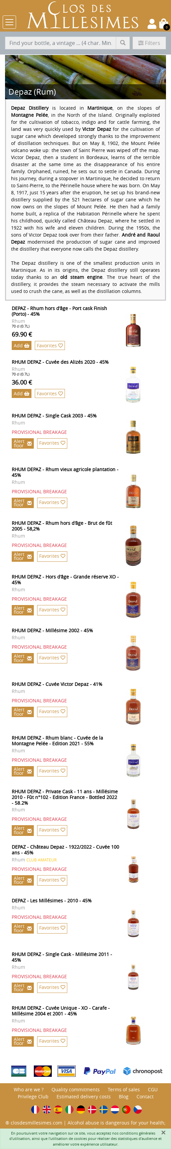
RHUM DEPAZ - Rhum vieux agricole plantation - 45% (65, 472)
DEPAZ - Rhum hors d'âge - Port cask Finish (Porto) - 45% (59, 311)
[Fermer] (163, 1133)
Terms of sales (124, 1089)
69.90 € (22, 334)
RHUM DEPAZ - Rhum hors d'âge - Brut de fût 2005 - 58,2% (62, 526)
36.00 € (22, 382)
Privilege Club (33, 1096)
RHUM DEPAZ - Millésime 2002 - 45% (52, 630)
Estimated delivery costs (84, 1096)
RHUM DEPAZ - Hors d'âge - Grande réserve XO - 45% (65, 579)
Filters (149, 43)
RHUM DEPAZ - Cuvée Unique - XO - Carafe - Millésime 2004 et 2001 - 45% (61, 1011)
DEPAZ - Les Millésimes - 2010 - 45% (52, 900)
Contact (145, 1096)
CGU (153, 1089)
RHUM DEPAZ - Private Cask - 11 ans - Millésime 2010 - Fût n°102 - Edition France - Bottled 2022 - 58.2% (65, 797)
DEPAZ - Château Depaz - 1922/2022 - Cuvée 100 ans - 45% (65, 850)
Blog (124, 1096)
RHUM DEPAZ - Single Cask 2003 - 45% (54, 415)
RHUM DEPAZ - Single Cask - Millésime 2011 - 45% (62, 957)
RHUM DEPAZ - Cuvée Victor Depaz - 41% (57, 684)
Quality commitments (76, 1089)
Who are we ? (29, 1089)
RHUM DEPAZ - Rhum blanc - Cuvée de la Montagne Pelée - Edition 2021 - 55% (57, 741)
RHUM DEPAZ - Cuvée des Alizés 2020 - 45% (60, 362)
